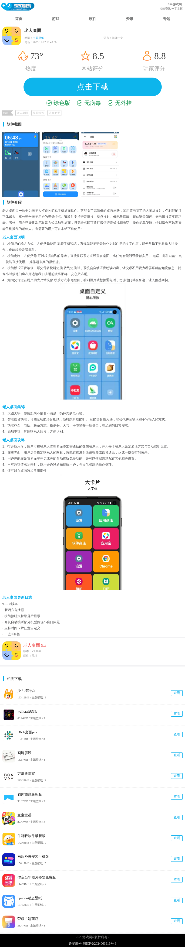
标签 (6, 113)
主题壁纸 (38, 38)
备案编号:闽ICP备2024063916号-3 (92, 943)
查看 (177, 693)
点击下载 (92, 86)
